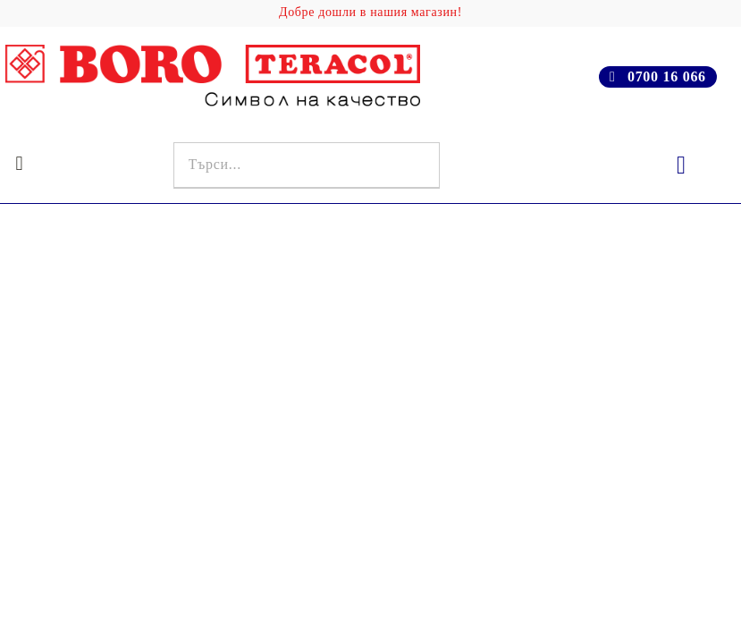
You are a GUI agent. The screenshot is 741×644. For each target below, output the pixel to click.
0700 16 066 (666, 76)
